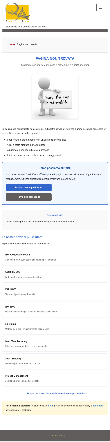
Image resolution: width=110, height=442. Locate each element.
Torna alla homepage (28, 196)
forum (50, 406)
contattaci (98, 406)
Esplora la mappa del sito (28, 187)
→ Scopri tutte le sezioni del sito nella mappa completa (55, 394)
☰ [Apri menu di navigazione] (100, 7)
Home (12, 44)
